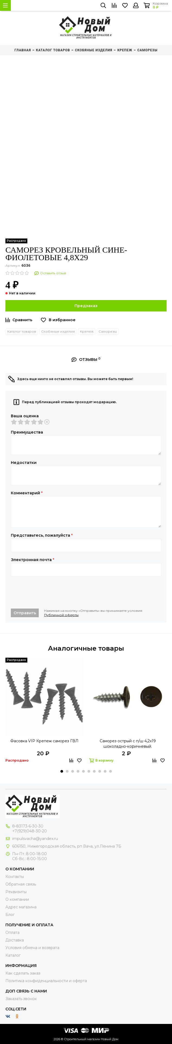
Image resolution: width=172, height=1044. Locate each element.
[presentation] (52, 592)
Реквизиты (16, 891)
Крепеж (86, 331)
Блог (10, 914)
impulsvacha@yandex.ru (35, 838)
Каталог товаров (21, 331)
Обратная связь (20, 884)
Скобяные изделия (58, 331)
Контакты (14, 876)
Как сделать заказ (22, 973)
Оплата (12, 932)
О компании (17, 899)
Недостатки (24, 462)
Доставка (14, 940)
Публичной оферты (61, 615)
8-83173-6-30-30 (27, 826)
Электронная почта (32, 560)
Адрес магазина (21, 907)
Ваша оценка (25, 416)
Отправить (25, 612)
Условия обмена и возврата (32, 947)
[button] (61, 771)
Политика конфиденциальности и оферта (46, 980)
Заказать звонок (21, 998)
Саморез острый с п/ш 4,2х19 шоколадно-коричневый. (128, 744)
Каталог (13, 955)
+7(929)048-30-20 (29, 831)
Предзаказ (86, 305)
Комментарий (27, 493)
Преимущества (27, 432)
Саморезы (108, 331)
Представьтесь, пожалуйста (42, 535)
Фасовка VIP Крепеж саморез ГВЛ (44, 741)
